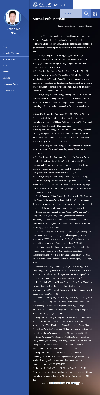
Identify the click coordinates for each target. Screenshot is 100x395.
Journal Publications (11, 53)
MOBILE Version (8, 90)
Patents (6, 72)
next (63, 383)
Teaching (6, 78)
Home (5, 47)
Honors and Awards (11, 84)
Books (5, 65)
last (68, 383)
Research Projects (10, 59)
